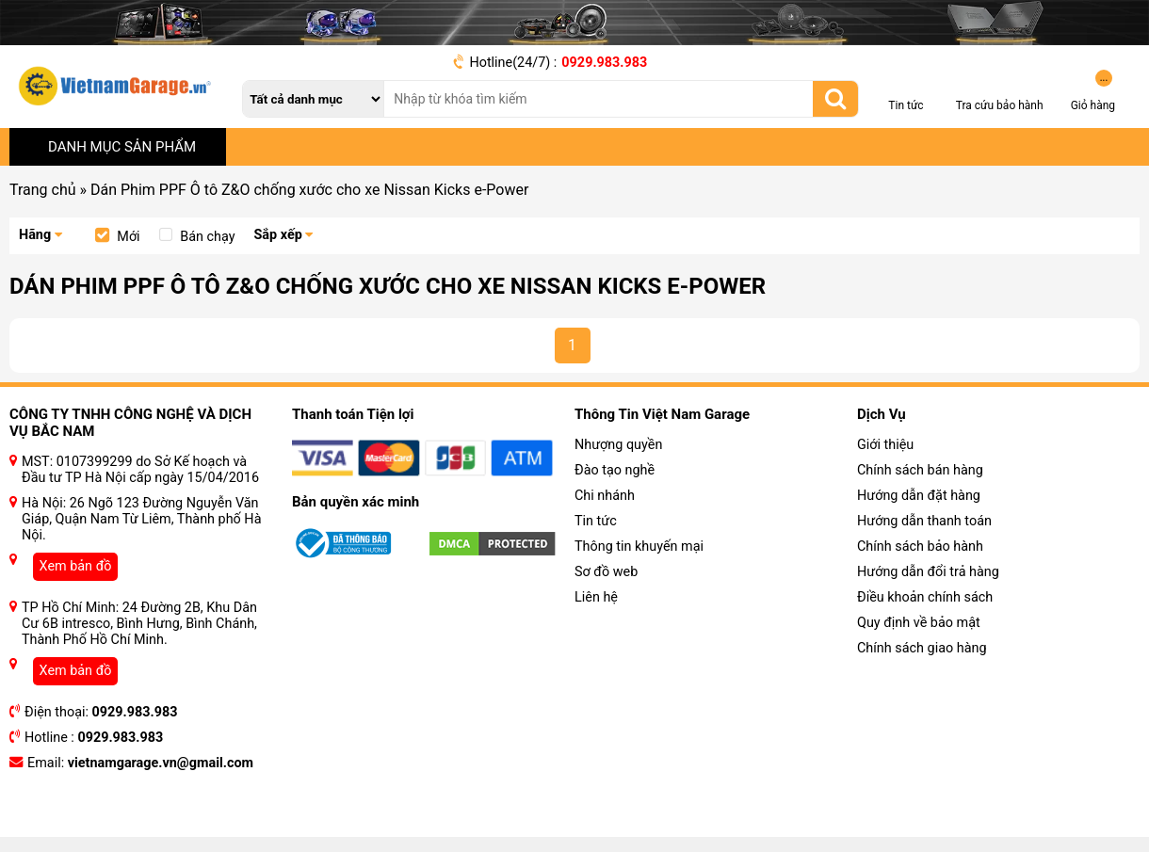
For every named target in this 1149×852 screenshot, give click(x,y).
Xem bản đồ (76, 566)
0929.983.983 (604, 63)
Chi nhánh (604, 496)
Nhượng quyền (618, 445)
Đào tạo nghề (614, 470)
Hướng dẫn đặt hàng (918, 496)
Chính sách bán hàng (920, 470)
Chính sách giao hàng (922, 648)
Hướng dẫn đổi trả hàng (928, 572)
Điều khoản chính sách (925, 597)
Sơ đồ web (606, 572)
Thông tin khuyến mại (639, 547)
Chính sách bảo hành (920, 547)
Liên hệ (596, 597)
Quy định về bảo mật (918, 623)
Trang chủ (42, 190)
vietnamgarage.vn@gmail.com (160, 763)
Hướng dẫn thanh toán (924, 521)
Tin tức (595, 521)
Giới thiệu (885, 445)
